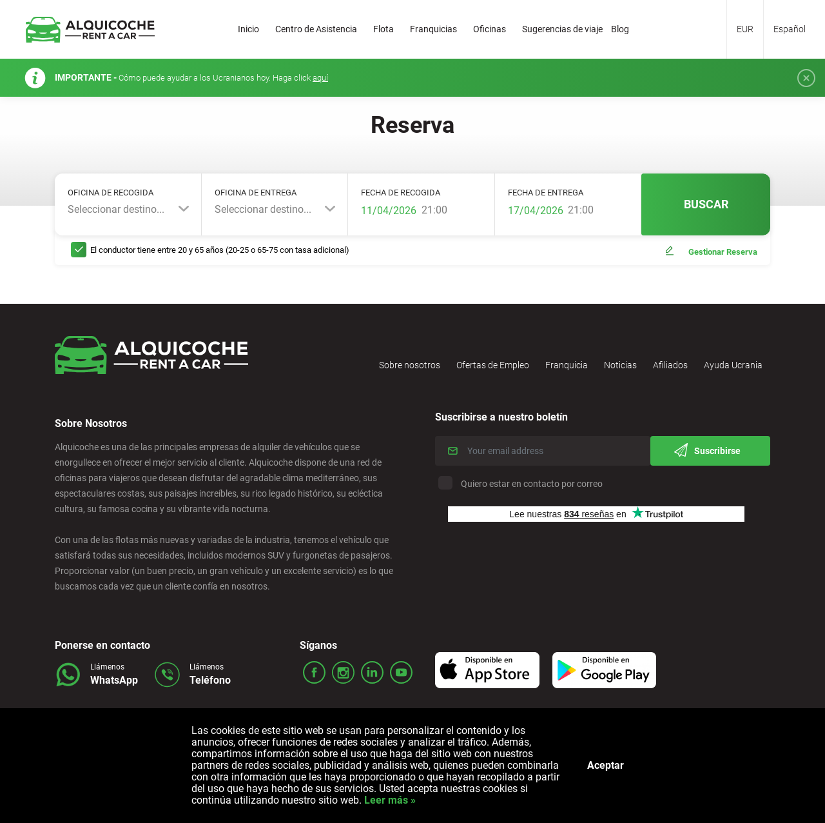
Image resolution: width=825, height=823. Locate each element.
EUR (745, 29)
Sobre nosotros (409, 365)
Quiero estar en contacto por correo (522, 484)
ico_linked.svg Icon (372, 672)
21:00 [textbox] (434, 210)
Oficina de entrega (255, 192)
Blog (620, 29)
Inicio (248, 29)
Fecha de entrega (545, 192)
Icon (489, 669)
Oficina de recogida (110, 192)
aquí (320, 78)
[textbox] (128, 209)
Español (789, 29)
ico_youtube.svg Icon (401, 672)
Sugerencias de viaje (562, 29)
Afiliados (670, 365)
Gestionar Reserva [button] (722, 252)
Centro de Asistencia (316, 29)
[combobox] (128, 209)
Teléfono (210, 680)
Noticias (620, 365)
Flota (383, 29)
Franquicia (566, 365)
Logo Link (90, 30)
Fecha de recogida (400, 192)
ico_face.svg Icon (314, 672)
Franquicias (433, 29)
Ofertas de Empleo (492, 365)
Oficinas (489, 29)
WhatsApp (114, 680)
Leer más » (389, 800)
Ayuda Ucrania (733, 365)
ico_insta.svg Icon (343, 672)
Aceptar (605, 765)
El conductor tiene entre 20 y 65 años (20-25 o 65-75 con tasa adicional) (219, 250)
